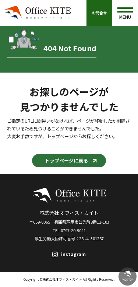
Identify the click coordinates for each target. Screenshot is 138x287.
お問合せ (99, 12)
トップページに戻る (66, 160)
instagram (73, 254)
